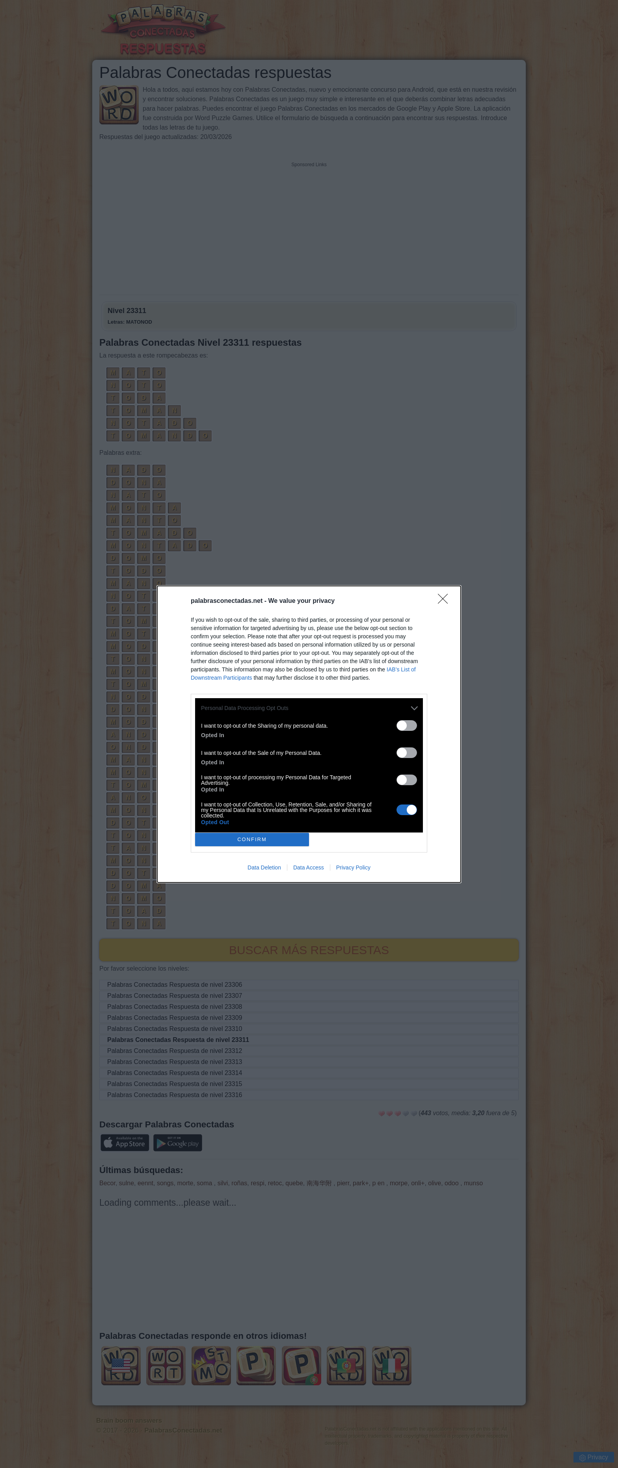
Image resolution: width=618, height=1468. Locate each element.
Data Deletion (264, 867)
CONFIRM (252, 839)
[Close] (445, 601)
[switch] (406, 725)
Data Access (308, 867)
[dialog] (309, 734)
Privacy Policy (353, 867)
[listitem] (309, 708)
